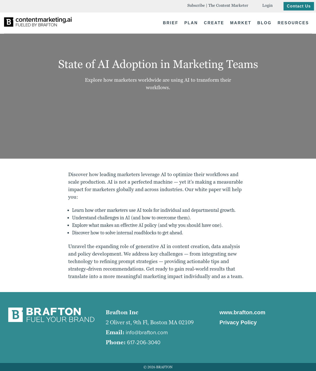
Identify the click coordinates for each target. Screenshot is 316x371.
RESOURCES (293, 23)
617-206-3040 (143, 342)
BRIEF (170, 23)
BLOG (264, 23)
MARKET (240, 23)
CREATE (214, 23)
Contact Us (299, 6)
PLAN (191, 23)
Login (267, 5)
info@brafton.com (147, 332)
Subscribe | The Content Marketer (217, 5)
